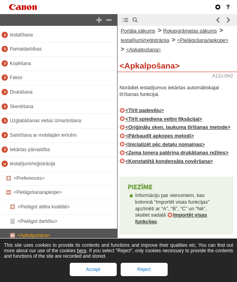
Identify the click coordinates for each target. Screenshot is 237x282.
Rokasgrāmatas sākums (190, 31)
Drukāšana (21, 92)
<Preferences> (29, 178)
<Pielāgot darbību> (37, 221)
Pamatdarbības (26, 49)
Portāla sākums (138, 31)
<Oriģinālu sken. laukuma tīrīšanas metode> (177, 127)
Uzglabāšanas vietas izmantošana (45, 120)
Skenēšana (21, 106)
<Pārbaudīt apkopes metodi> (159, 136)
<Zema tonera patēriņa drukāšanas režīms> (176, 152)
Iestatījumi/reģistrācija (32, 163)
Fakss (16, 77)
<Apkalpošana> (34, 235)
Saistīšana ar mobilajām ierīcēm (43, 135)
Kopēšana (20, 63)
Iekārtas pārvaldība (30, 149)
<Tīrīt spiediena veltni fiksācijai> (163, 119)
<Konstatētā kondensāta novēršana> (169, 161)
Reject (143, 269)
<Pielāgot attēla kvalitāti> (44, 207)
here (81, 250)
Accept (93, 269)
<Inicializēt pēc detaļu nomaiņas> (165, 144)
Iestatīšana (21, 35)
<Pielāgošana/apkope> (38, 192)
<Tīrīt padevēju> (144, 110)
